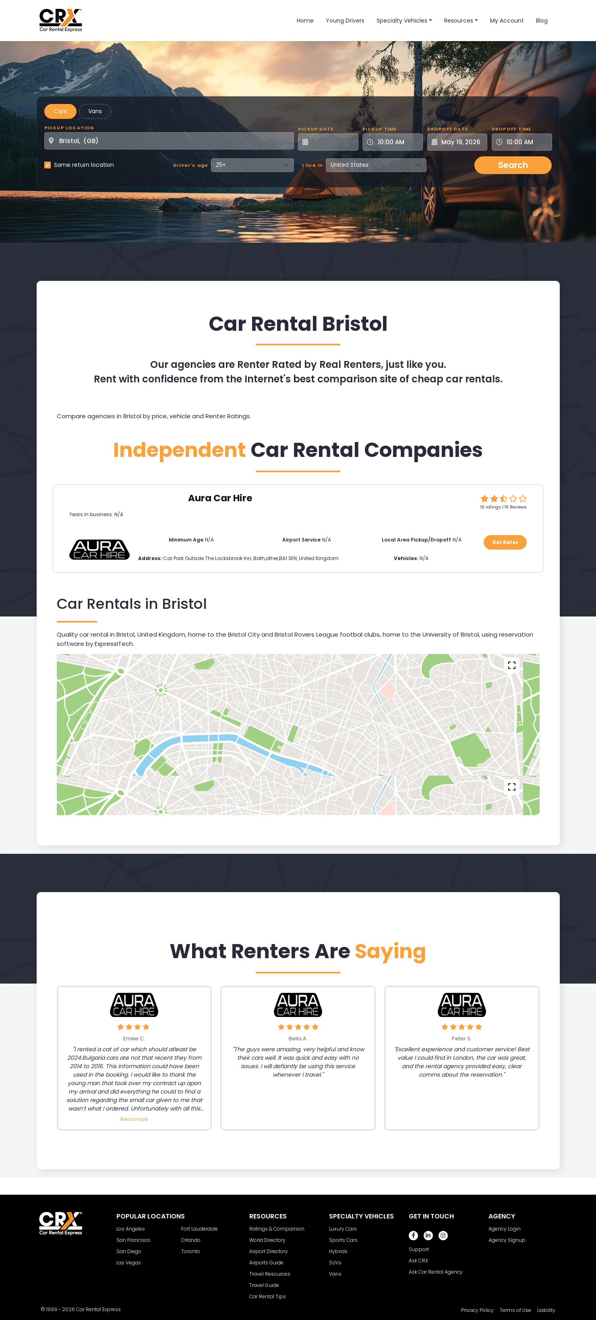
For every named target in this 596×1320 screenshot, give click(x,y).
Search (513, 165)
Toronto (190, 1251)
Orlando (191, 1240)
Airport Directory (268, 1251)
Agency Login (504, 1228)
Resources (458, 21)
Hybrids (338, 1251)
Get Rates (505, 542)
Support (419, 1249)
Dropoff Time (511, 129)
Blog (542, 21)
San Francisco (133, 1240)
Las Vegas (128, 1262)
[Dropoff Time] (527, 142)
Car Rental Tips (267, 1296)
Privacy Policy (477, 1310)
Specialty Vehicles (402, 21)
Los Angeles (130, 1228)
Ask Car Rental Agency (436, 1271)
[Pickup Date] (332, 142)
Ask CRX (418, 1260)
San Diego (128, 1251)
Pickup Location (69, 128)
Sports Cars (343, 1240)
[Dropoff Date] (461, 142)
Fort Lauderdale (199, 1228)
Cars (60, 111)
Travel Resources (269, 1273)
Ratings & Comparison (276, 1228)
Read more (134, 1119)
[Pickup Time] (397, 142)
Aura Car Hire (220, 498)
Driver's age (190, 165)
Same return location (84, 165)
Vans (95, 111)
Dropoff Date (447, 129)
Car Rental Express (98, 1309)
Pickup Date (315, 129)
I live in (312, 165)
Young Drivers (345, 21)
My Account (507, 21)
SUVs (335, 1262)
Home (305, 21)
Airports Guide (266, 1262)
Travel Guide (264, 1285)
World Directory (267, 1240)
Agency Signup (507, 1240)
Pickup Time (379, 129)
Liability (546, 1310)
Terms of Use (515, 1310)
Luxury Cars (343, 1228)
